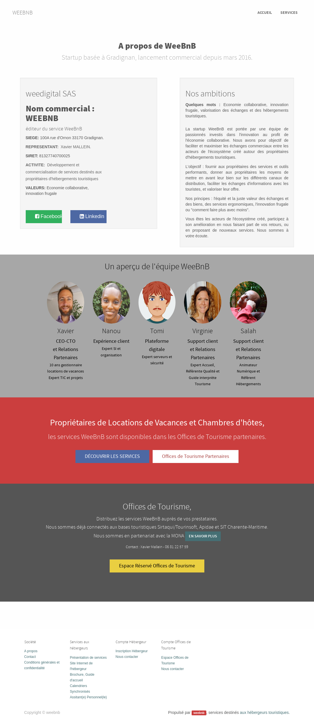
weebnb (22, 12)
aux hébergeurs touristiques (264, 712)
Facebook (48, 216)
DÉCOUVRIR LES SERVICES (112, 456)
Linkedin (92, 216)
